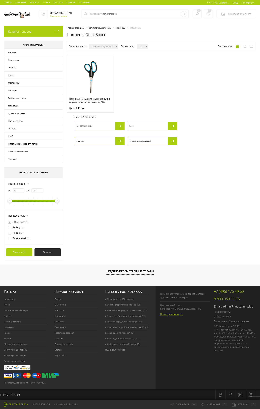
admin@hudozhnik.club (238, 306)
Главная (8, 2)
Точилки (12, 67)
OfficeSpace (20, 222)
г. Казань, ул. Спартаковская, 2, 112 (122, 338)
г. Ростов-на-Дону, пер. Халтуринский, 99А (125, 316)
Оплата (46, 2)
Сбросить (47, 252)
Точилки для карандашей (140, 141)
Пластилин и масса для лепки (22, 144)
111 (77, 108)
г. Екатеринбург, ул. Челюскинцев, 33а (123, 321)
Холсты (7, 338)
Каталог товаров (33, 31)
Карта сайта (60, 355)
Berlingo (19, 227)
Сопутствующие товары (15, 350)
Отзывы (59, 338)
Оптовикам (84, 2)
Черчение (9, 327)
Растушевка (14, 60)
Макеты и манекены (18, 151)
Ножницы (13, 105)
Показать (19, 252)
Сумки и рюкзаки (16, 113)
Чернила (12, 159)
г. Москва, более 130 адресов (119, 299)
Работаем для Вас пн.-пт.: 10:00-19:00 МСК (24, 383)
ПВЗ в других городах (115, 350)
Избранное (214, 404)
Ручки (7, 305)
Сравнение (183, 404)
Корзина (244, 404)
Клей (10, 136)
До (28, 190)
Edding (18, 233)
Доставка (58, 2)
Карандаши (9, 299)
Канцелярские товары (15, 355)
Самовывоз (60, 327)
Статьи (58, 350)
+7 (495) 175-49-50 (10, 395)
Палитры (12, 90)
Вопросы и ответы (64, 344)
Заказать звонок (58, 16)
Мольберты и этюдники (15, 344)
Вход (235, 2)
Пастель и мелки (12, 321)
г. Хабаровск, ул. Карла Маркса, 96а (122, 344)
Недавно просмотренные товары (130, 271)
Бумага (7, 316)
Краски (7, 333)
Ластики (12, 52)
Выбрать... (224, 2)
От (9, 190)
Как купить (60, 316)
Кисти (11, 75)
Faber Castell (21, 238)
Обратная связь (16, 404)
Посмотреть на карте (171, 314)
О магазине (21, 2)
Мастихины (13, 83)
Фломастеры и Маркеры (16, 310)
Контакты (34, 2)
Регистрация (248, 2)
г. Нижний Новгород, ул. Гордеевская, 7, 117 (126, 310)
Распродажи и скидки (14, 361)
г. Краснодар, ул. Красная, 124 (119, 333)
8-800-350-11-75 (41, 404)
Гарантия (70, 2)
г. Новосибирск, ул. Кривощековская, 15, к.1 (126, 327)
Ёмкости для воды (17, 98)
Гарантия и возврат (64, 333)
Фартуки (12, 128)
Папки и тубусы (15, 121)
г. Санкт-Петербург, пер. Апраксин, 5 (122, 305)
